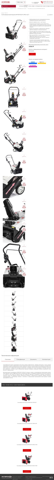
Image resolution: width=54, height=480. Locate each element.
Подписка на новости (17, 477)
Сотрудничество (38, 6)
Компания (21, 6)
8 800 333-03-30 (48, 1)
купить (29, 6)
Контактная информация (17, 476)
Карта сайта (15, 479)
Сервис (33, 6)
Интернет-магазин (26, 6)
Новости (45, 6)
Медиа (48, 6)
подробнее (27, 408)
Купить (32, 54)
